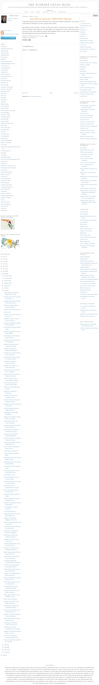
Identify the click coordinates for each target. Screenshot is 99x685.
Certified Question (5, 61)
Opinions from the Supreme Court (12, 309)
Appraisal (3, 50)
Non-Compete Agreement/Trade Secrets (10, 146)
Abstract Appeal (84, 79)
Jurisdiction (3, 129)
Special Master (4, 189)
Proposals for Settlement (7, 165)
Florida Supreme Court (6, 110)
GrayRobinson (4, 117)
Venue (2, 208)
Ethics (2, 95)
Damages (3, 72)
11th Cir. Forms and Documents (88, 162)
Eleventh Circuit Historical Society (88, 314)
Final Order (3, 106)
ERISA (2, 93)
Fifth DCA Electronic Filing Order (88, 138)
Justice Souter (7, 312)
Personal (3, 155)
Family (2, 99)
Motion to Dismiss (5, 140)
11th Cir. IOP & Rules (85, 156)
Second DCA (4, 180)
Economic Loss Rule (6, 87)
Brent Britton (83, 71)
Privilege (3, 161)
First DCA (3, 108)
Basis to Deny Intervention (10, 599)
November (7, 278)
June (5, 290)
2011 (4, 268)
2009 (4, 273)
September (7, 283)
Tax (2, 199)
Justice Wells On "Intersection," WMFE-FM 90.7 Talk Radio (50, 19)
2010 (4, 271)
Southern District (5, 185)
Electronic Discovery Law (86, 228)
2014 (4, 261)
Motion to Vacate (5, 142)
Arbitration (3, 53)
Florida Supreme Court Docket (87, 49)
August (6, 285)
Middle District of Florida (86, 40)
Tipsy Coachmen (5, 204)
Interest (2, 125)
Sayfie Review (83, 96)
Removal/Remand (5, 172)
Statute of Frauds (5, 193)
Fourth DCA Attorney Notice (87, 130)
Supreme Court (4, 197)
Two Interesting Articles (10, 511)
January (6, 652)
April (5, 647)
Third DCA (3, 202)
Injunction (3, 119)
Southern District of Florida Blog (88, 92)
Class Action (4, 65)
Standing (3, 191)
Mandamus (3, 138)
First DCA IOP (83, 113)
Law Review (4, 134)
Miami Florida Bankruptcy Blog (88, 81)
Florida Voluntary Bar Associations (88, 62)
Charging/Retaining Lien (7, 63)
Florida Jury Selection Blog (87, 94)
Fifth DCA (3, 104)
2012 (4, 266)
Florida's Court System (85, 47)
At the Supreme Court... (9, 474)
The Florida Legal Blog (49, 4)
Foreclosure (3, 112)
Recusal (3, 170)
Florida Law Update (85, 64)
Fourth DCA (4, 114)
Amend (2, 46)
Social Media (4, 182)
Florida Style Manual (85, 290)
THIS (39, 23)
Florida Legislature (84, 267)
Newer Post (25, 93)
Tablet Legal (83, 233)
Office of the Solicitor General (87, 285)
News (2, 144)
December (7, 275)
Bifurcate (3, 57)
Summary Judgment (6, 195)
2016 (4, 256)
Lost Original (4, 136)
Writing (3, 210)
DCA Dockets (83, 51)
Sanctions (3, 176)
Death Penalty (4, 74)
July (5, 288)
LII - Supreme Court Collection (88, 283)
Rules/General (4, 174)
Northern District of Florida (87, 42)
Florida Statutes (84, 259)
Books (2, 59)
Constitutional (4, 68)
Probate (3, 163)
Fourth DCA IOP (84, 128)
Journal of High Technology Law (88, 237)
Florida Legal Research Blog (87, 281)
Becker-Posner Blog (85, 235)
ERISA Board (83, 224)
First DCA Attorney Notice (86, 115)
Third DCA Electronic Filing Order (88, 126)
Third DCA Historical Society (87, 316)
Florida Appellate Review (86, 77)
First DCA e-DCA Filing (86, 117)
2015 (4, 259)
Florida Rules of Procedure (86, 261)
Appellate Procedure (6, 48)
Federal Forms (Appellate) (86, 152)
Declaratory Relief (5, 76)
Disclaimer (3, 82)
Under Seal (3, 206)
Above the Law (84, 239)
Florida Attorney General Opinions (88, 269)
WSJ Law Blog (84, 222)
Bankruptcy (3, 55)
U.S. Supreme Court (85, 23)
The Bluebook (83, 292)
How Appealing (84, 214)
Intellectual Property (6, 123)
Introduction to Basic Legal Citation (89, 294)
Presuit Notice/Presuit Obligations (9, 159)
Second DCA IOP (84, 119)
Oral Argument (4, 150)
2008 (4, 655)
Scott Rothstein (4, 178)
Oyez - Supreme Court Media (87, 243)
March (6, 649)
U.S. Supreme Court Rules (86, 154)
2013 (4, 264)
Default (2, 78)
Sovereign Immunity (6, 187)
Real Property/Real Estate (7, 167)
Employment (4, 91)
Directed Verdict (5, 80)
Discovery (3, 85)
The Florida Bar (84, 60)
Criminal (3, 70)
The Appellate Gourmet (86, 89)
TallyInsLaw (83, 67)
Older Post (76, 93)
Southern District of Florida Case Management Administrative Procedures (88, 192)
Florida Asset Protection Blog (87, 87)
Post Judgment (4, 157)
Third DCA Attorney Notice (87, 124)
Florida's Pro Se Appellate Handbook (89, 279)
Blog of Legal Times (85, 241)
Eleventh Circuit (5, 89)
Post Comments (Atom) (35, 96)
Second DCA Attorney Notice (87, 122)
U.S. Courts (83, 45)
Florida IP (82, 69)
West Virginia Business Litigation (88, 220)
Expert (2, 97)
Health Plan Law (84, 226)
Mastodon (49, 10)
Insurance (3, 121)
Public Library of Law (85, 288)
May (5, 644)
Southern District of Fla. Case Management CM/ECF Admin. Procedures (88, 202)
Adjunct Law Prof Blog (86, 230)
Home (50, 93)
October (6, 280)
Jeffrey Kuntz (13, 15)
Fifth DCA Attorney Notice (86, 136)
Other (2, 153)
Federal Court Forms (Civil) (87, 150)
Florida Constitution (85, 256)
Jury (2, 131)
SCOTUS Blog (83, 212)
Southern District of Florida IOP (88, 188)
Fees (2, 102)
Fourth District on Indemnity (11, 451)
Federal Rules (83, 148)
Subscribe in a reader (6, 30)
